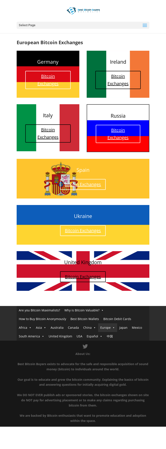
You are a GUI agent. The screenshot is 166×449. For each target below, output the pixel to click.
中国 (110, 336)
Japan (123, 327)
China (87, 327)
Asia (39, 327)
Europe (105, 327)
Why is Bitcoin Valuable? (81, 310)
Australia (57, 327)
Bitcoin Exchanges (48, 79)
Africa (23, 327)
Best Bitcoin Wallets (84, 319)
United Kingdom (60, 336)
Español (92, 336)
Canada (73, 327)
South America (29, 336)
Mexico (137, 327)
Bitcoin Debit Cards (117, 319)
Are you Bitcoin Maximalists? (39, 310)
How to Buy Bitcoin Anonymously (42, 319)
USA (79, 336)
